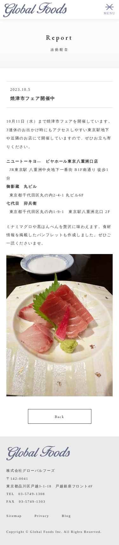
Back (59, 416)
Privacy (42, 516)
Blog (66, 516)
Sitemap (14, 516)
